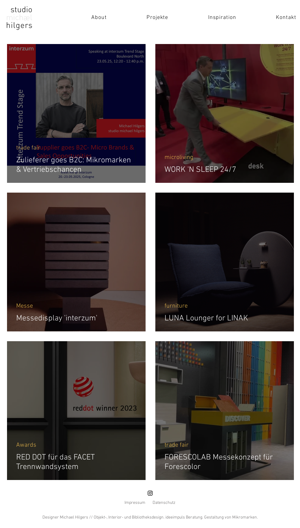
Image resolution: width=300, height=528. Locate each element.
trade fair (28, 148)
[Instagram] (150, 493)
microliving (178, 157)
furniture (176, 306)
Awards (26, 445)
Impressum (135, 502)
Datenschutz (164, 502)
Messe (24, 306)
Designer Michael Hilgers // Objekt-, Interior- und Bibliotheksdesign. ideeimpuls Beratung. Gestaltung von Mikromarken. (150, 517)
